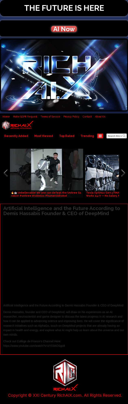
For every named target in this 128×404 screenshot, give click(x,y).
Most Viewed (43, 136)
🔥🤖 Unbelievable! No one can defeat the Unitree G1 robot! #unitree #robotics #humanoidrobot (46, 194)
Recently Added (16, 136)
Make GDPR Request (25, 116)
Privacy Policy (71, 116)
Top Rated (66, 136)
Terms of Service (50, 116)
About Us (100, 116)
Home (6, 116)
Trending (87, 136)
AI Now (64, 29)
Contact (87, 116)
